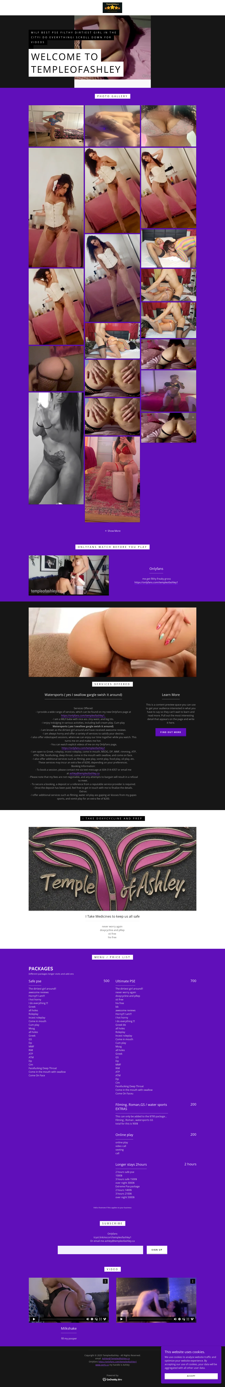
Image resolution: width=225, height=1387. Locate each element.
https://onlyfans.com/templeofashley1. (83, 715)
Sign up (157, 1249)
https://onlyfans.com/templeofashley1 (156, 582)
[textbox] (100, 1250)
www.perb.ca (102, 1364)
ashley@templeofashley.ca (85, 773)
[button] (112, 531)
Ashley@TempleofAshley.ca (116, 1358)
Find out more (170, 732)
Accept (191, 1376)
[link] (112, 7)
